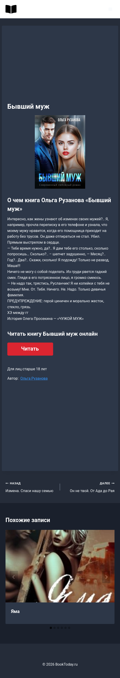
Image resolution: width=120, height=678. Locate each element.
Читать (30, 349)
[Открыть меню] (110, 9)
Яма (15, 611)
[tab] (51, 628)
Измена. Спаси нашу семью (30, 486)
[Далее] (106, 577)
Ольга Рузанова (34, 378)
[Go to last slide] (14, 577)
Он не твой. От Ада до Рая (89, 486)
